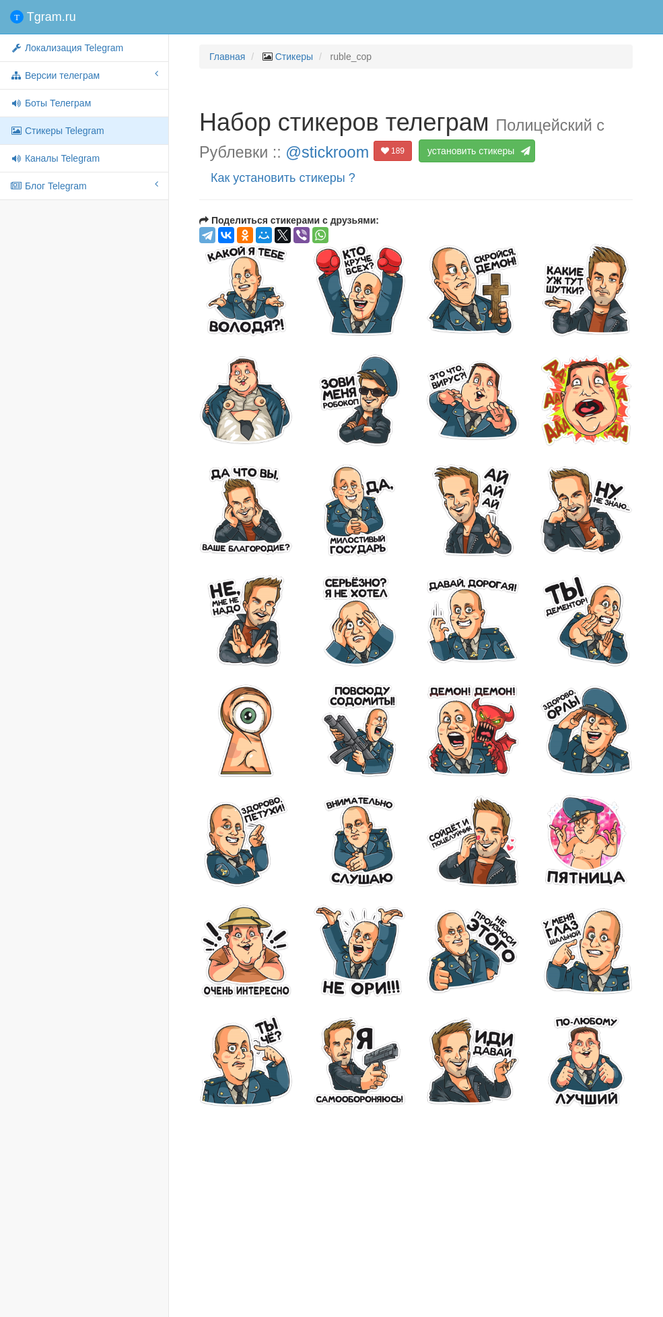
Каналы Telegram (55, 158)
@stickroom (327, 152)
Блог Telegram (84, 185)
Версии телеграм (84, 75)
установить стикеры (476, 151)
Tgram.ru (43, 17)
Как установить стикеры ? (283, 178)
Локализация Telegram (66, 47)
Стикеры (294, 56)
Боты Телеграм (50, 103)
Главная (227, 56)
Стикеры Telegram (57, 130)
